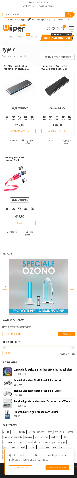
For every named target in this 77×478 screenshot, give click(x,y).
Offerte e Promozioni (18, 35)
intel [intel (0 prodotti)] (23, 447)
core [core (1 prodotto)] (46, 436)
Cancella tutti (11, 334)
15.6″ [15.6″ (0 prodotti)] (14, 431)
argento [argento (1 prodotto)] (50, 431)
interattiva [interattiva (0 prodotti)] (31, 447)
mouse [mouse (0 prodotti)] (55, 447)
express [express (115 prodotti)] (47, 441)
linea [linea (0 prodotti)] (39, 447)
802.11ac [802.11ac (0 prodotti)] (22, 431)
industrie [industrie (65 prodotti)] (15, 447)
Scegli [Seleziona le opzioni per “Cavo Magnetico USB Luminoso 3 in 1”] (19, 222)
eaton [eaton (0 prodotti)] (64, 436)
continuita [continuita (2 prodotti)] (38, 436)
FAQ (24, 5)
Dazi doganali (49, 5)
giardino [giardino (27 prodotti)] (55, 441)
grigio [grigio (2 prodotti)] (63, 441)
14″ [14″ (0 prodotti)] (8, 431)
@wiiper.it (48, 19)
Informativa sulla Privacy (57, 468)
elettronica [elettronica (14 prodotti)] (7, 441)
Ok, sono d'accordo (20, 468)
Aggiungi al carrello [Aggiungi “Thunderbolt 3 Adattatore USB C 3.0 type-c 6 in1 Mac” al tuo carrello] (57, 131)
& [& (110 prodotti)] (3, 431)
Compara (64, 334)
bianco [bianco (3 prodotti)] (6, 436)
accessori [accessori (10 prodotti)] (40, 431)
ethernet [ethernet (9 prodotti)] (37, 441)
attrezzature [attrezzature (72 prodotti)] (59, 431)
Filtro (8, 353)
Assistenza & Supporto (18, 19)
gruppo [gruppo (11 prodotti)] (6, 447)
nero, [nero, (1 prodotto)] (63, 447)
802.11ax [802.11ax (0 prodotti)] (31, 431)
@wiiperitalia (35, 19)
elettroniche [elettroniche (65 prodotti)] (19, 441)
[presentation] (5, 287)
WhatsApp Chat (62, 19)
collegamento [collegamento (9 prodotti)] (16, 436)
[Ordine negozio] (59, 57)
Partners (34, 36)
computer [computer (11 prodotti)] (28, 436)
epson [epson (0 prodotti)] (29, 441)
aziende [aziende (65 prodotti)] (70, 431)
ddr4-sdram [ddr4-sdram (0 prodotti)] (55, 436)
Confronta (12, 140)
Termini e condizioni (35, 5)
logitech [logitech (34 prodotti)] (47, 447)
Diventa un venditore (57, 37)
